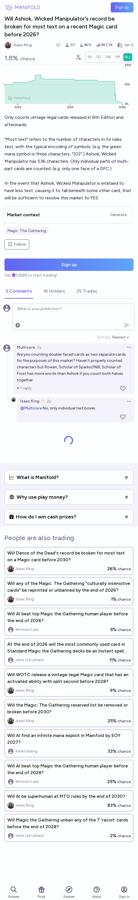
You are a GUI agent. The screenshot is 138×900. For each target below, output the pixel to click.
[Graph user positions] (78, 57)
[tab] (18, 291)
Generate (118, 214)
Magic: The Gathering (26, 230)
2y (39, 347)
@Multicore (31, 408)
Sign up (122, 7)
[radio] (89, 57)
